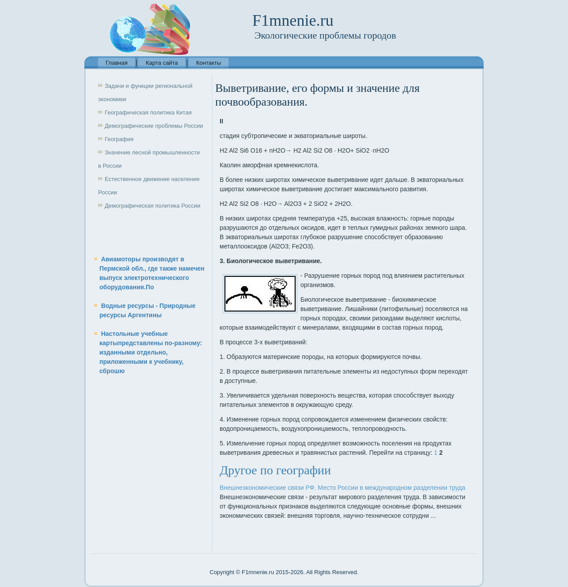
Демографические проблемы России (154, 125)
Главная (116, 62)
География (119, 139)
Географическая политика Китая (148, 112)
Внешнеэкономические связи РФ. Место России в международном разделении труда (342, 487)
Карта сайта (162, 62)
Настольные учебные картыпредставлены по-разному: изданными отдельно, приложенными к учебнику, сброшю (150, 352)
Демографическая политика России (152, 205)
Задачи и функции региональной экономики (145, 92)
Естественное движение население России (149, 186)
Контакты (208, 62)
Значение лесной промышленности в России (149, 159)
